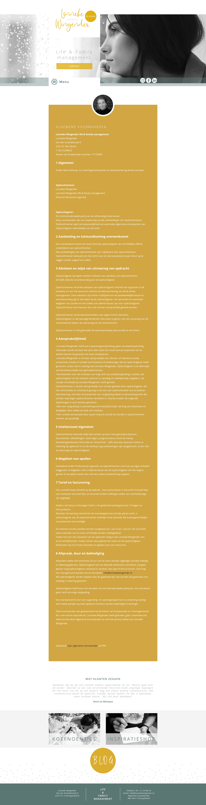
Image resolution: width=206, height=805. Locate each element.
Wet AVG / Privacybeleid (139, 798)
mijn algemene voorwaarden (82, 645)
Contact (74, 66)
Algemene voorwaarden (139, 795)
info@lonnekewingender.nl (117, 572)
